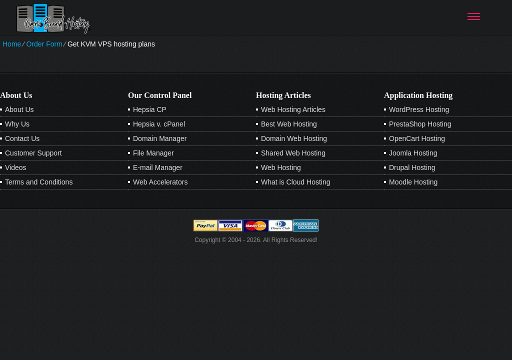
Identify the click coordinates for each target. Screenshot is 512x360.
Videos (15, 168)
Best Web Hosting (289, 124)
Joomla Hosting (413, 153)
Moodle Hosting (413, 182)
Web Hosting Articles (293, 110)
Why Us (17, 124)
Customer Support (33, 153)
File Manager (153, 153)
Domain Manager (159, 138)
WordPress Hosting (419, 110)
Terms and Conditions (38, 182)
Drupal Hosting (412, 168)
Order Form (44, 44)
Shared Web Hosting (293, 153)
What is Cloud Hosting (295, 182)
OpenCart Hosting (417, 138)
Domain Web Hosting (294, 138)
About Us (19, 110)
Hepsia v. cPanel (159, 124)
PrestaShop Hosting (420, 124)
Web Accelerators (160, 182)
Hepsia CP (149, 110)
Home (11, 44)
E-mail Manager (157, 168)
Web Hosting (281, 168)
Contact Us (22, 138)
